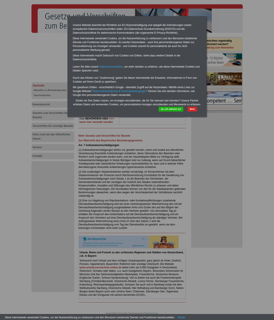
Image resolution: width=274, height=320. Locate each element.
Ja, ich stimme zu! (171, 109)
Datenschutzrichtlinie (111, 66)
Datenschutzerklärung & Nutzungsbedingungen (120, 91)
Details (181, 317)
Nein (192, 109)
